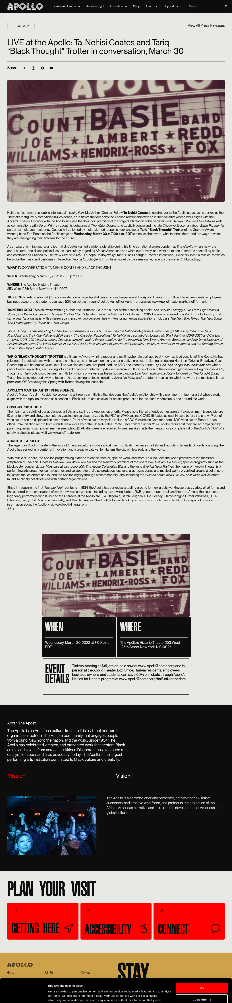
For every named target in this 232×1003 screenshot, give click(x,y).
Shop (136, 6)
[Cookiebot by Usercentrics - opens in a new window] (23, 996)
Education (116, 6)
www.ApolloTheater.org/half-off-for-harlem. (181, 301)
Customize (202, 981)
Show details (55, 995)
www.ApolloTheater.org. (64, 433)
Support (169, 6)
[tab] (61, 777)
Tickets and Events (64, 6)
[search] (206, 6)
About (149, 6)
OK (202, 969)
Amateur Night (95, 6)
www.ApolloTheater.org (97, 297)
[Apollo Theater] (25, 6)
